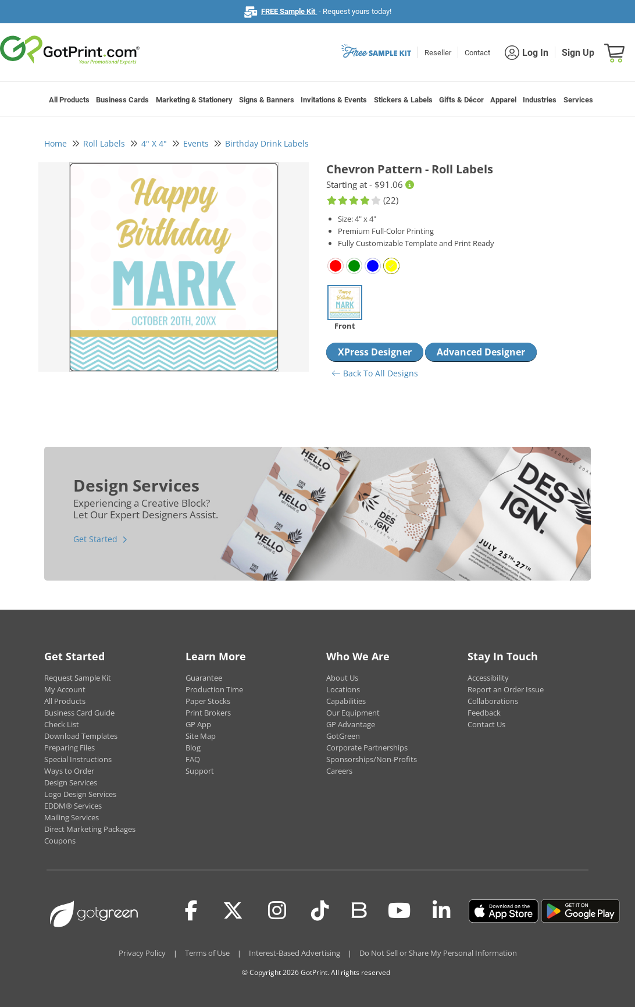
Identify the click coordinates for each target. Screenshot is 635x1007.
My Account (64, 689)
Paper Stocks (207, 701)
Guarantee (203, 677)
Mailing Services (71, 817)
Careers (339, 771)
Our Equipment (353, 712)
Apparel (503, 99)
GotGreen (343, 736)
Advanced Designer (481, 352)
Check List (61, 724)
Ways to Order (69, 771)
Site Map (200, 736)
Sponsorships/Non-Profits (371, 759)
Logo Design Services (80, 794)
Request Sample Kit (77, 677)
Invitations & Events (334, 99)
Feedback (484, 712)
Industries (539, 99)
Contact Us (486, 724)
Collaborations (493, 701)
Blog (193, 747)
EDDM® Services (73, 805)
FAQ (192, 759)
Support (199, 771)
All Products (69, 99)
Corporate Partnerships (367, 747)
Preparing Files (69, 747)
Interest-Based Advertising (294, 953)
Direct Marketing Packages (89, 829)
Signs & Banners (266, 99)
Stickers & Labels (403, 99)
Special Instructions (78, 759)
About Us (342, 677)
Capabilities (346, 701)
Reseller (437, 52)
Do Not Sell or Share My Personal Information (438, 953)
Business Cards (122, 99)
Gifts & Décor (461, 99)
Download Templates (80, 736)
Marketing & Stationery (194, 99)
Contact (477, 52)
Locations (343, 689)
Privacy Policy (142, 953)
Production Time (214, 689)
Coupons (60, 840)
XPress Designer (375, 352)
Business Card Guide (79, 712)
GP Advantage (350, 724)
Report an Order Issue (506, 689)
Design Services (70, 782)
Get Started (95, 539)
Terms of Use (207, 953)
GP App (198, 724)
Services (578, 99)
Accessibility (488, 677)
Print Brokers (208, 712)
